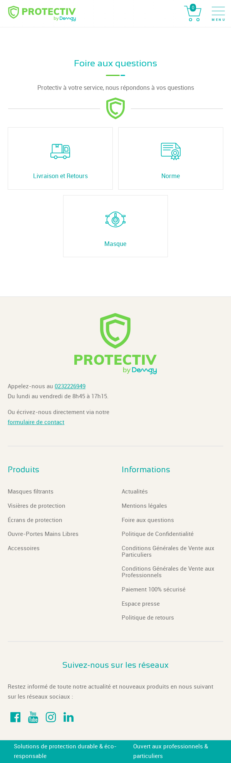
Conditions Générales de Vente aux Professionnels (168, 572)
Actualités (135, 491)
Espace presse (141, 603)
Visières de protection (36, 505)
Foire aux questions (148, 520)
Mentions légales (144, 505)
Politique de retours (148, 617)
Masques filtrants (31, 491)
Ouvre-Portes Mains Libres (43, 534)
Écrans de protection (35, 520)
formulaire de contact (36, 422)
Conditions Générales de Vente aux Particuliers (168, 551)
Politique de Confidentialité (158, 534)
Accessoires (24, 548)
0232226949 (70, 386)
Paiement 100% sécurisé (154, 589)
